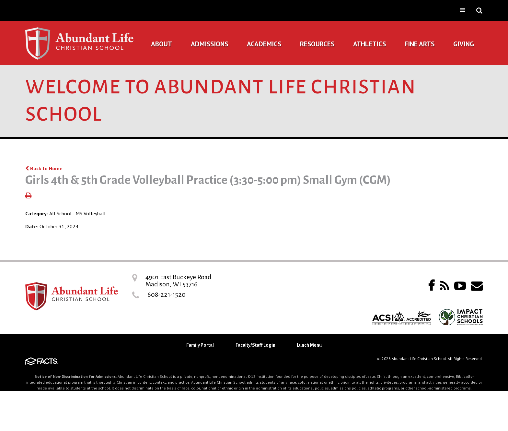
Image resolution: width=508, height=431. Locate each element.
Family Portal (200, 345)
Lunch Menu (309, 345)
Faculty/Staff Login (255, 345)
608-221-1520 (166, 294)
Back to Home (44, 168)
